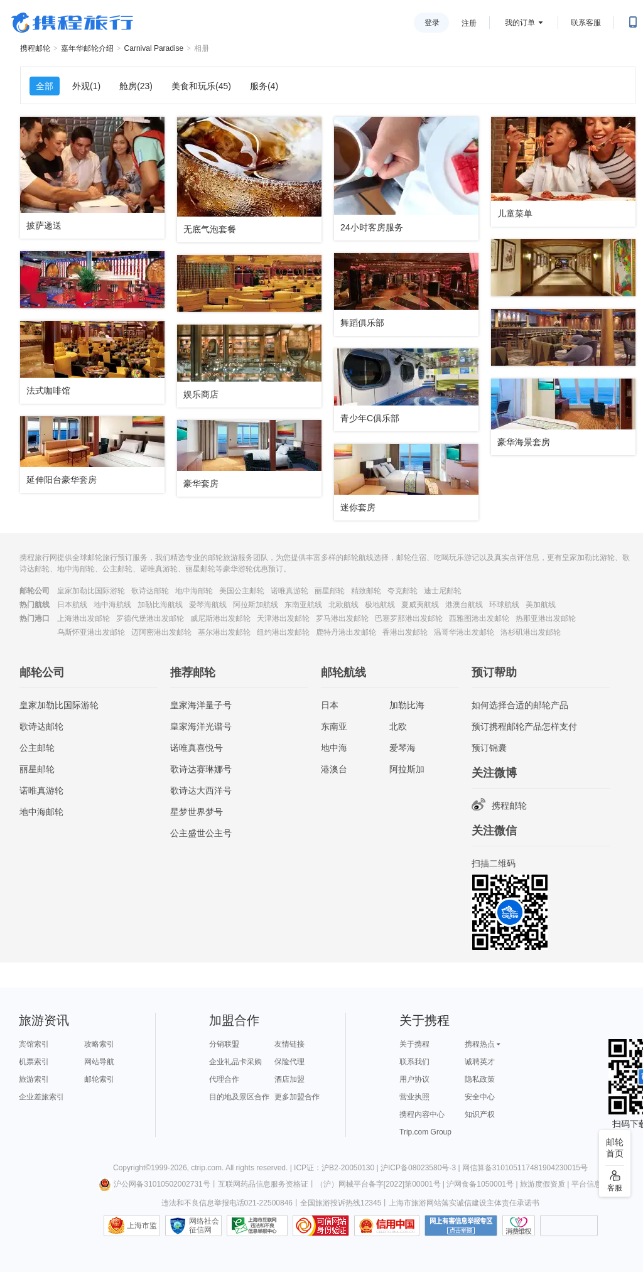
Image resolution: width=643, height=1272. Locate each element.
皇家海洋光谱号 (201, 726)
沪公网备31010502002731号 (154, 1184)
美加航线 (541, 604)
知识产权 (480, 1114)
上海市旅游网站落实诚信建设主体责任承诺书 (464, 1203)
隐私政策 (480, 1079)
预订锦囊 (489, 748)
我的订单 (520, 22)
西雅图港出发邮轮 (479, 618)
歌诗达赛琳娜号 (201, 769)
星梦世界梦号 (196, 812)
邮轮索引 (99, 1079)
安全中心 (480, 1096)
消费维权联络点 (518, 1225)
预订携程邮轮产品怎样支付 (524, 726)
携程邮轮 (35, 48)
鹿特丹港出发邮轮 (346, 632)
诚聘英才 (480, 1061)
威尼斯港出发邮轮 (220, 618)
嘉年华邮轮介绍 (87, 48)
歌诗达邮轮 (150, 590)
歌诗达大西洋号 (201, 790)
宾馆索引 (34, 1044)
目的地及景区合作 (239, 1096)
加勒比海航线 (160, 604)
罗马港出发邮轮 (342, 618)
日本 (329, 705)
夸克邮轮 (402, 590)
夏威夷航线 (420, 604)
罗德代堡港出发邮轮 (150, 618)
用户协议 (414, 1079)
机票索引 (34, 1061)
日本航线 (72, 604)
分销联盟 (224, 1044)
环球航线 (504, 604)
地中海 (334, 748)
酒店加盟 (289, 1079)
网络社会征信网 (204, 1225)
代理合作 (224, 1079)
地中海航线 (112, 604)
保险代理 (289, 1061)
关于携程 (414, 1044)
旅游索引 (34, 1079)
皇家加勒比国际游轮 (91, 590)
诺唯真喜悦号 (196, 748)
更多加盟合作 (297, 1096)
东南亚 (334, 726)
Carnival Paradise (154, 48)
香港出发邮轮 (405, 632)
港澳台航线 (464, 604)
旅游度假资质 (542, 1184)
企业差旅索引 (41, 1096)
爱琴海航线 (208, 604)
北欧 (398, 726)
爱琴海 (402, 748)
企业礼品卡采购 (235, 1061)
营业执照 (414, 1096)
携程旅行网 (72, 23)
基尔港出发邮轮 (224, 632)
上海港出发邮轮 (83, 618)
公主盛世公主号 (201, 833)
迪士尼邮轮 (443, 590)
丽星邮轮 (330, 590)
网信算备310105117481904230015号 (525, 1167)
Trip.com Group (425, 1132)
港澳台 (334, 769)
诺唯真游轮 (289, 590)
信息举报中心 (257, 1225)
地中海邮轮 (194, 590)
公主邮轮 (37, 748)
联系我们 (414, 1061)
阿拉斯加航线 (255, 604)
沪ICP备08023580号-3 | (421, 1167)
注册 (469, 23)
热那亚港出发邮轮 (546, 618)
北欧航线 (343, 604)
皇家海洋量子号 (201, 705)
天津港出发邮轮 (283, 618)
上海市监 (142, 1225)
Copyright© (132, 1167)
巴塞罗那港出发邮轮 (409, 618)
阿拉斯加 (406, 769)
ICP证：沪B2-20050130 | (337, 1167)
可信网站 (321, 1225)
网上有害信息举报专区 (460, 1225)
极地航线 (380, 604)
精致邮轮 (366, 590)
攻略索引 (99, 1044)
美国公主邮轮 (241, 590)
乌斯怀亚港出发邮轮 (91, 632)
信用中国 (386, 1225)
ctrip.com (206, 1167)
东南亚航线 (303, 604)
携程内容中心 (422, 1114)
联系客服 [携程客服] (586, 22)
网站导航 (99, 1061)
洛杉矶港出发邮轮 (530, 632)
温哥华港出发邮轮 (464, 632)
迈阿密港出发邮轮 (161, 632)
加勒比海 (406, 705)
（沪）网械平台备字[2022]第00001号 (378, 1184)
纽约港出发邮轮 (283, 632)
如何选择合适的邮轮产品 (520, 705)
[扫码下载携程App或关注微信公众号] (633, 23)
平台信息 (586, 1184)
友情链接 (289, 1044)
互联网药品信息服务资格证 (263, 1184)
